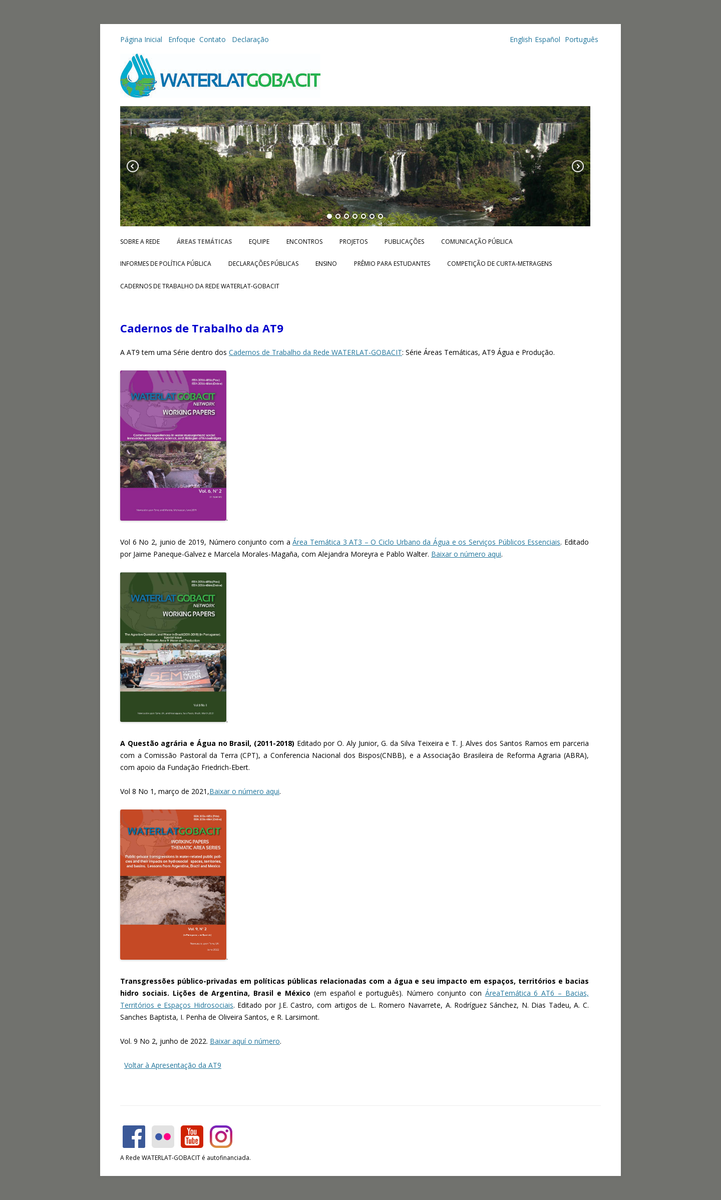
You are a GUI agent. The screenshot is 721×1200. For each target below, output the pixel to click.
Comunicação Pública (477, 241)
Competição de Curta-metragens (499, 263)
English (521, 39)
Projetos (353, 241)
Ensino (326, 263)
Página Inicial (142, 39)
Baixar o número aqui (466, 554)
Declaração (250, 39)
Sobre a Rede (140, 241)
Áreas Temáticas (204, 241)
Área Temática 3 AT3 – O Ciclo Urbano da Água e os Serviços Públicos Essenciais (426, 542)
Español (547, 39)
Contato (213, 39)
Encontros (304, 241)
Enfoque (181, 39)
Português (580, 39)
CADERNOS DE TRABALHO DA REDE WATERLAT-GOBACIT (199, 286)
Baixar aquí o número (245, 1041)
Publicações (404, 241)
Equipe (259, 241)
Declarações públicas (263, 263)
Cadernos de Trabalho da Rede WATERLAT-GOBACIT (315, 352)
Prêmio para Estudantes (392, 263)
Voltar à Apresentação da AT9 (172, 1065)
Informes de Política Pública (165, 263)
